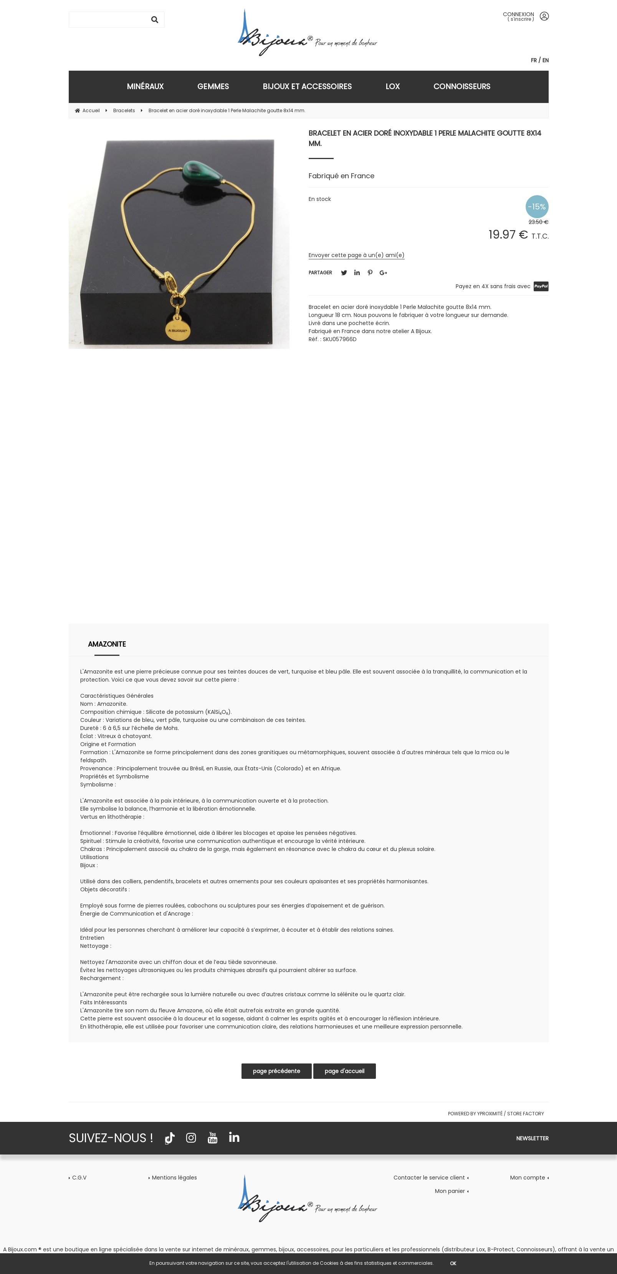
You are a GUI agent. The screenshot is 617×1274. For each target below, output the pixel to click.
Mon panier (450, 1191)
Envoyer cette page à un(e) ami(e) (357, 255)
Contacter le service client (429, 1177)
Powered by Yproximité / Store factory (496, 1113)
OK (453, 1263)
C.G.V (79, 1177)
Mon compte (527, 1177)
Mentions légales (174, 1177)
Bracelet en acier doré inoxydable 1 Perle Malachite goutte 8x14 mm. (425, 138)
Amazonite (107, 644)
